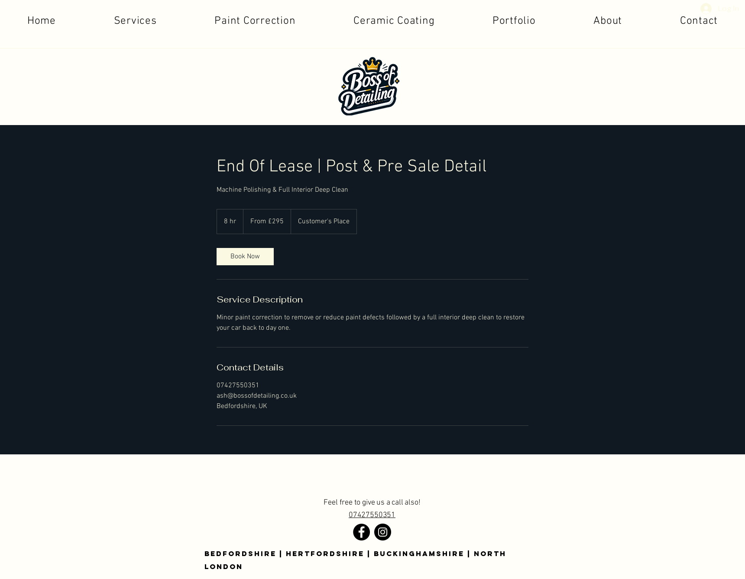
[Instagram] (382, 532)
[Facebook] (361, 532)
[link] (245, 256)
